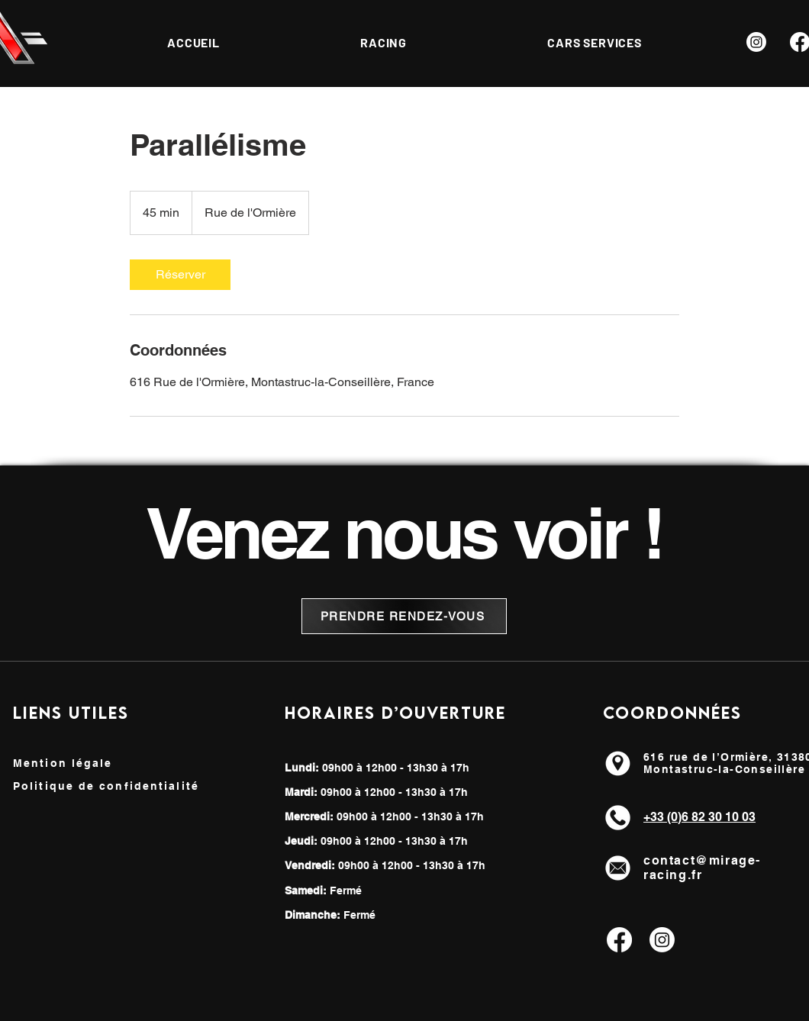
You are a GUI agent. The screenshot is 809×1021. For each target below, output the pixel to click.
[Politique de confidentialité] (125, 786)
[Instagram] (756, 42)
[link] (180, 274)
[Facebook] (619, 939)
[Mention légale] (76, 763)
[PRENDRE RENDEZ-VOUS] (404, 616)
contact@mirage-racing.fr (702, 867)
